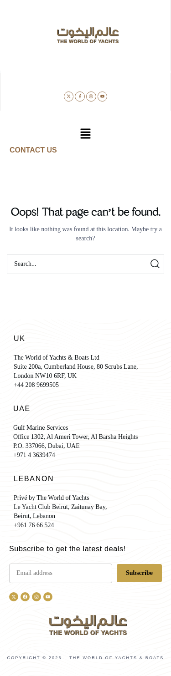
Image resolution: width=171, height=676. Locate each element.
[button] (85, 135)
